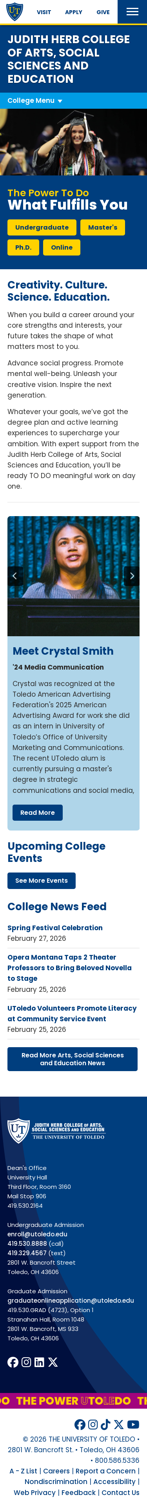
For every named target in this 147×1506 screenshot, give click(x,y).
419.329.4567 (27, 1253)
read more (37, 812)
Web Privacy (35, 1492)
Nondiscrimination (56, 1481)
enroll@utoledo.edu (37, 1234)
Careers (56, 1471)
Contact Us (121, 1492)
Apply (73, 12)
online (62, 247)
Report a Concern (106, 1471)
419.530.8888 (27, 1243)
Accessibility (114, 1481)
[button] (132, 12)
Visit (44, 12)
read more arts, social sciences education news (73, 1059)
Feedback (79, 1492)
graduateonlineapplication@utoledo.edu (70, 1300)
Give (103, 12)
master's (102, 227)
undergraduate (42, 227)
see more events (41, 880)
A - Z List (23, 1471)
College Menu (30, 100)
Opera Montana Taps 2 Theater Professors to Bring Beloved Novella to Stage (69, 968)
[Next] (132, 576)
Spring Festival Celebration (55, 928)
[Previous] (15, 576)
